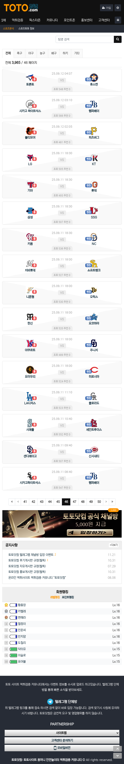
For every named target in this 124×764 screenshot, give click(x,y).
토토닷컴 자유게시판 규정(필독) (27, 566)
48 (82, 502)
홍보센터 (86, 20)
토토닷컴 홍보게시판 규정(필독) (27, 572)
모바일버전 (62, 748)
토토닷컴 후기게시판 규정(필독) (27, 560)
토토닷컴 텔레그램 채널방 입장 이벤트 (30, 555)
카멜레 (22, 611)
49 (91, 502)
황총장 (22, 605)
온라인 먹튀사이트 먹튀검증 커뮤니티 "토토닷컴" (37, 577)
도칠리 (22, 643)
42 (33, 502)
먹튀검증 (17, 20)
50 (99, 502)
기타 (76, 53)
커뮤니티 (52, 20)
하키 (65, 53)
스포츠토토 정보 (26, 28)
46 (67, 502)
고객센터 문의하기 (62, 740)
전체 (8, 53)
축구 (19, 53)
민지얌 (22, 636)
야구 (31, 53)
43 (41, 502)
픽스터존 (34, 20)
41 (25, 502)
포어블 (22, 661)
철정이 (22, 624)
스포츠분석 (8, 28)
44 (50, 502)
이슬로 (22, 655)
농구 (42, 53)
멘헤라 (22, 617)
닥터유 (22, 649)
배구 (53, 53)
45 (58, 502)
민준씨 (22, 630)
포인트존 (69, 20)
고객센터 (104, 20)
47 (74, 502)
